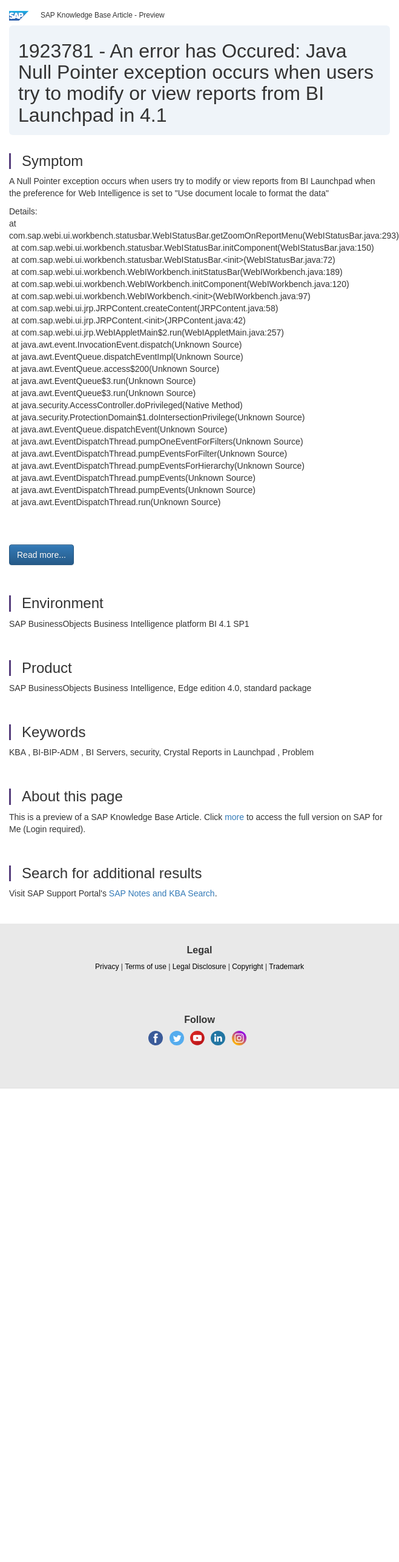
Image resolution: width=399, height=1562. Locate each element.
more (234, 817)
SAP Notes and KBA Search (162, 893)
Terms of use (146, 966)
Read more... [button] (41, 555)
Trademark (286, 966)
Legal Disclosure (199, 966)
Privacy (107, 966)
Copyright (247, 966)
